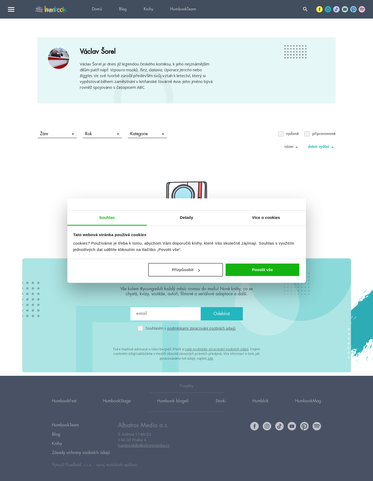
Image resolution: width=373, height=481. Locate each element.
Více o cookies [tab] (266, 217)
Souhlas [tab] (107, 217)
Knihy (148, 9)
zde (210, 358)
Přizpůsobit (186, 269)
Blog (123, 9)
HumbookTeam (183, 9)
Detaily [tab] (186, 217)
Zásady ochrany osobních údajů (81, 453)
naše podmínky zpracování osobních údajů (216, 349)
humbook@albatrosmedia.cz (143, 450)
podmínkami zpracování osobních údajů (201, 328)
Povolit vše (262, 269)
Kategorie (147, 134)
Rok (102, 134)
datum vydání (322, 147)
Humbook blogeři (173, 406)
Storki (221, 406)
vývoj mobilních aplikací (117, 464)
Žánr (57, 134)
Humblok (260, 406)
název (292, 147)
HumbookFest (64, 406)
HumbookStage (117, 406)
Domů (97, 9)
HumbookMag (308, 406)
